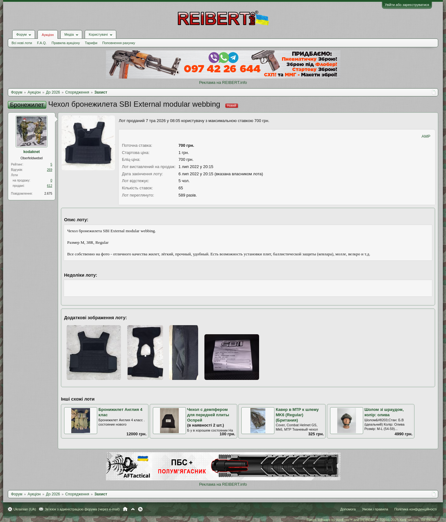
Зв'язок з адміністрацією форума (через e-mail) (82, 509)
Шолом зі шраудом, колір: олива (384, 412)
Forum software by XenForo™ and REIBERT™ (372, 520)
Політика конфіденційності (415, 509)
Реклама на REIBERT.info (223, 82)
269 (49, 169)
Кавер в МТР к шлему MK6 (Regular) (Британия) (297, 414)
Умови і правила (375, 509)
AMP (426, 136)
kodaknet (31, 152)
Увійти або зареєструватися (407, 5)
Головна (125, 509)
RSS (140, 509)
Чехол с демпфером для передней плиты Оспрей (208, 414)
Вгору (133, 509)
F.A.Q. (42, 43)
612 (49, 185)
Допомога (348, 509)
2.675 (48, 193)
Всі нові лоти (22, 43)
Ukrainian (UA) (24, 509)
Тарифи (91, 43)
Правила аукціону (66, 43)
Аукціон (47, 35)
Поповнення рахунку (118, 43)
